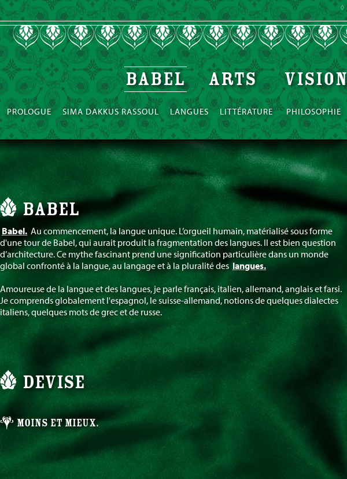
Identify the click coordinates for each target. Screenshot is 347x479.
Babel (155, 79)
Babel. (14, 231)
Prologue (29, 111)
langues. (249, 265)
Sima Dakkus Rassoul (110, 111)
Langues (189, 111)
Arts (234, 79)
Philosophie (313, 111)
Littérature (247, 111)
